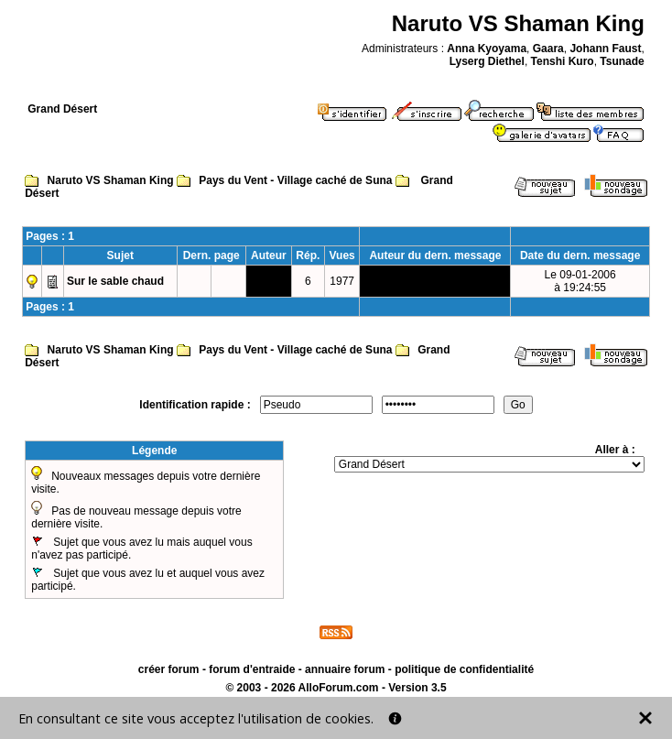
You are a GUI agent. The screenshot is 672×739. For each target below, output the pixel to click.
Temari (268, 281)
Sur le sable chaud (115, 281)
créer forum (169, 669)
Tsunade (622, 61)
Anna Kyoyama (486, 48)
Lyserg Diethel (487, 61)
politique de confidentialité (464, 669)
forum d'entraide (252, 669)
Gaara (548, 48)
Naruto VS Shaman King (111, 180)
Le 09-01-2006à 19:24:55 (580, 281)
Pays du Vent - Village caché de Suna (295, 180)
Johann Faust (605, 48)
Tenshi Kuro (562, 61)
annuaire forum (345, 669)
